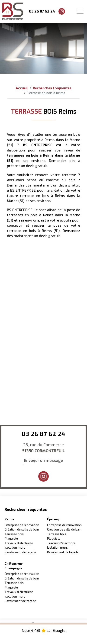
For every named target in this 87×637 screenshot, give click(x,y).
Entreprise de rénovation (22, 525)
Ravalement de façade (20, 552)
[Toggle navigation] (80, 11)
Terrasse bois (14, 534)
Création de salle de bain (22, 529)
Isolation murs (15, 548)
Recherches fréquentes (52, 88)
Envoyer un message (43, 460)
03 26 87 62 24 (42, 11)
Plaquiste (11, 538)
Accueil (22, 88)
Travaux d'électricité (19, 543)
